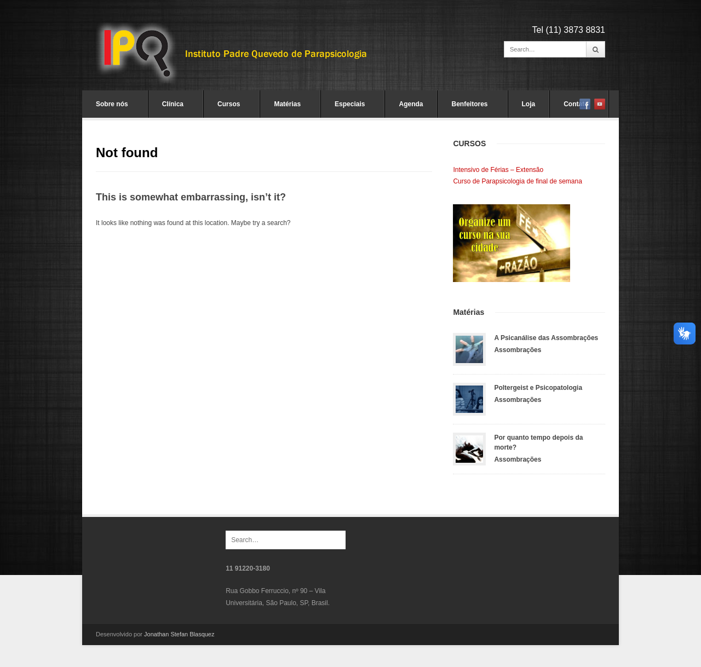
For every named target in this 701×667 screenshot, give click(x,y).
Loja (529, 104)
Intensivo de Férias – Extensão (498, 170)
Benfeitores (469, 104)
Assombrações (517, 350)
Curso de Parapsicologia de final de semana (517, 181)
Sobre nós (112, 104)
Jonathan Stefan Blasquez (179, 634)
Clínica (172, 104)
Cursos (228, 104)
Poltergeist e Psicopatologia (538, 388)
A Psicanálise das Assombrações (546, 338)
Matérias (287, 104)
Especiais (350, 104)
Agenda (411, 104)
